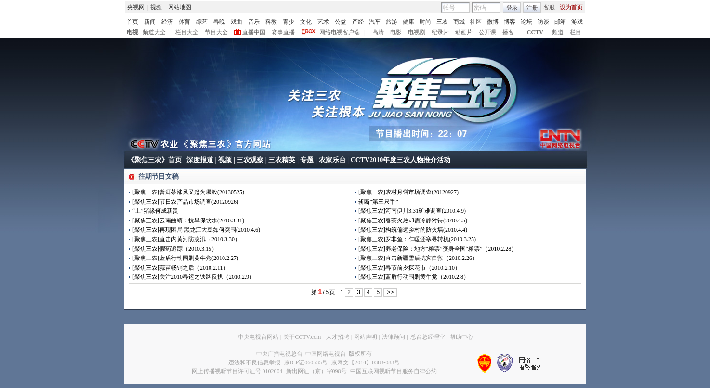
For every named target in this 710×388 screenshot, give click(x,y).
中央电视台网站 (258, 337)
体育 (184, 21)
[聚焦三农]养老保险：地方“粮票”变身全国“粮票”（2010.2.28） (437, 249)
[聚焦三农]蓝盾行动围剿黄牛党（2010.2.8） (413, 276)
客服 (549, 7)
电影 (396, 32)
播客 (508, 32)
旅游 (391, 21)
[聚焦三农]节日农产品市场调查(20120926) (185, 201)
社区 (476, 21)
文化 (306, 21)
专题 (307, 160)
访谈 (543, 21)
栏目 (575, 32)
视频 (156, 7)
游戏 (577, 21)
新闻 (150, 21)
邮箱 (560, 21)
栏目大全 (186, 32)
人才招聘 (337, 337)
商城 (459, 21)
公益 (340, 21)
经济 (167, 21)
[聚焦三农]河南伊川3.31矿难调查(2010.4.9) (412, 210)
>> (390, 292)
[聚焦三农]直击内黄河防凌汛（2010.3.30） (186, 239)
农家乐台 (332, 160)
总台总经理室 (427, 337)
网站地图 (179, 7)
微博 (493, 21)
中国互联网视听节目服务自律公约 (393, 371)
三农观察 (250, 160)
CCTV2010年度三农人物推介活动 (401, 160)
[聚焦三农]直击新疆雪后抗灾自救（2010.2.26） (418, 258)
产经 (358, 21)
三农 (442, 21)
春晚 (219, 21)
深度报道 (199, 160)
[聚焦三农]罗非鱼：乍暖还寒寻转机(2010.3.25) (417, 239)
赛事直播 (283, 32)
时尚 (425, 21)
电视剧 (416, 32)
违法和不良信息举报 (254, 362)
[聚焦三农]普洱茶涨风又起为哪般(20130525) (188, 192)
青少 (288, 21)
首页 (132, 21)
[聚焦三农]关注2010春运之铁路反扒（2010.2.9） (193, 276)
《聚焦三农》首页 (155, 160)
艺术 (323, 21)
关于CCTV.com (302, 337)
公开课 (487, 32)
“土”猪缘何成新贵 (155, 210)
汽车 (375, 21)
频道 (558, 32)
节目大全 (216, 32)
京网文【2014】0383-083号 (365, 362)
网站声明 (365, 337)
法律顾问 (393, 337)
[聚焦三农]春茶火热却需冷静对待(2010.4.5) (412, 220)
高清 (378, 32)
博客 (509, 21)
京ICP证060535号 (306, 362)
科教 (271, 21)
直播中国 (253, 32)
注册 (532, 7)
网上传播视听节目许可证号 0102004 (237, 371)
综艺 (202, 21)
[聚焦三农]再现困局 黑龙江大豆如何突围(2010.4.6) (196, 229)
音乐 (254, 21)
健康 (408, 21)
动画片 (464, 32)
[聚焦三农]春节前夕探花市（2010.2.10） (409, 267)
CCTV (535, 32)
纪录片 (440, 32)
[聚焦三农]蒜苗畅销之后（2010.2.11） (180, 267)
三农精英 (281, 160)
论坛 (526, 21)
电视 (132, 32)
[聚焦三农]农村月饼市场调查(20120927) (408, 192)
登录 (512, 7)
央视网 (136, 7)
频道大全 (154, 32)
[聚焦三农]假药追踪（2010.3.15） (174, 249)
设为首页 (571, 7)
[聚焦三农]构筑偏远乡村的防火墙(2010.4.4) (412, 229)
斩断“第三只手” (378, 201)
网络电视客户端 (339, 32)
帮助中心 (461, 337)
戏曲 (236, 21)
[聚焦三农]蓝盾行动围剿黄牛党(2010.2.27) (185, 258)
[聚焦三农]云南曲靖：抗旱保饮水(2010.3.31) (188, 220)
